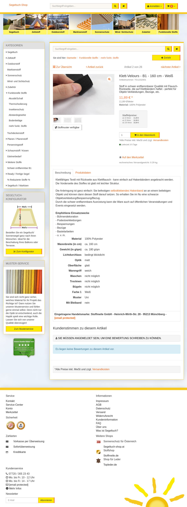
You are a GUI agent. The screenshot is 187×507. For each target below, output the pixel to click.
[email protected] (64, 318)
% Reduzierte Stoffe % (18, 179)
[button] (171, 6)
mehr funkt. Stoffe (17, 126)
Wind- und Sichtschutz (18, 81)
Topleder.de (110, 464)
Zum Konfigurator (24, 251)
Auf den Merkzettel (133, 157)
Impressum (102, 401)
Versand (101, 412)
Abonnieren (46, 500)
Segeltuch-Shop (18, 5)
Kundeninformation (107, 419)
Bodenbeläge (15, 120)
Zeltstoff (36, 32)
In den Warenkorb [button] (144, 135)
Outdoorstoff (58, 32)
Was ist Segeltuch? (107, 430)
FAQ (98, 423)
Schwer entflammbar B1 (18, 168)
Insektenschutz (16, 109)
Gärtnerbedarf (13, 156)
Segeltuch (14, 32)
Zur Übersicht (64, 67)
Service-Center (14, 404)
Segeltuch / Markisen (17, 185)
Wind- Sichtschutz (124, 32)
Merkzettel (12, 412)
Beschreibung (63, 172)
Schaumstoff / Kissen (17, 150)
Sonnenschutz (102, 32)
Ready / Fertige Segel (17, 174)
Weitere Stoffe (14, 162)
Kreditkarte (19, 452)
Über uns (101, 427)
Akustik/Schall (15, 98)
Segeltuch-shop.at (113, 446)
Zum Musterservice (23, 329)
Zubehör (146, 32)
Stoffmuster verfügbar (67, 127)
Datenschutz (103, 408)
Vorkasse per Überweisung (28, 441)
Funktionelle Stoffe (168, 32)
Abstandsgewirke (17, 115)
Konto (9, 408)
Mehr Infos (15, 488)
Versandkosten (160, 140)
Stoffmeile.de (111, 455)
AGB (99, 404)
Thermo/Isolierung (17, 104)
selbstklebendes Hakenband (127, 190)
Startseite (71, 58)
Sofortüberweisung (24, 446)
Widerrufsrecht (104, 416)
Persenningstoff (14, 144)
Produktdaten (83, 172)
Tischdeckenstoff (15, 133)
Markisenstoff (80, 32)
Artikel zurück (95, 67)
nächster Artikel (170, 67)
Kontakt (10, 401)
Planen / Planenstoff (17, 139)
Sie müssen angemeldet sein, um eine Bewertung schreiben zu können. (110, 338)
